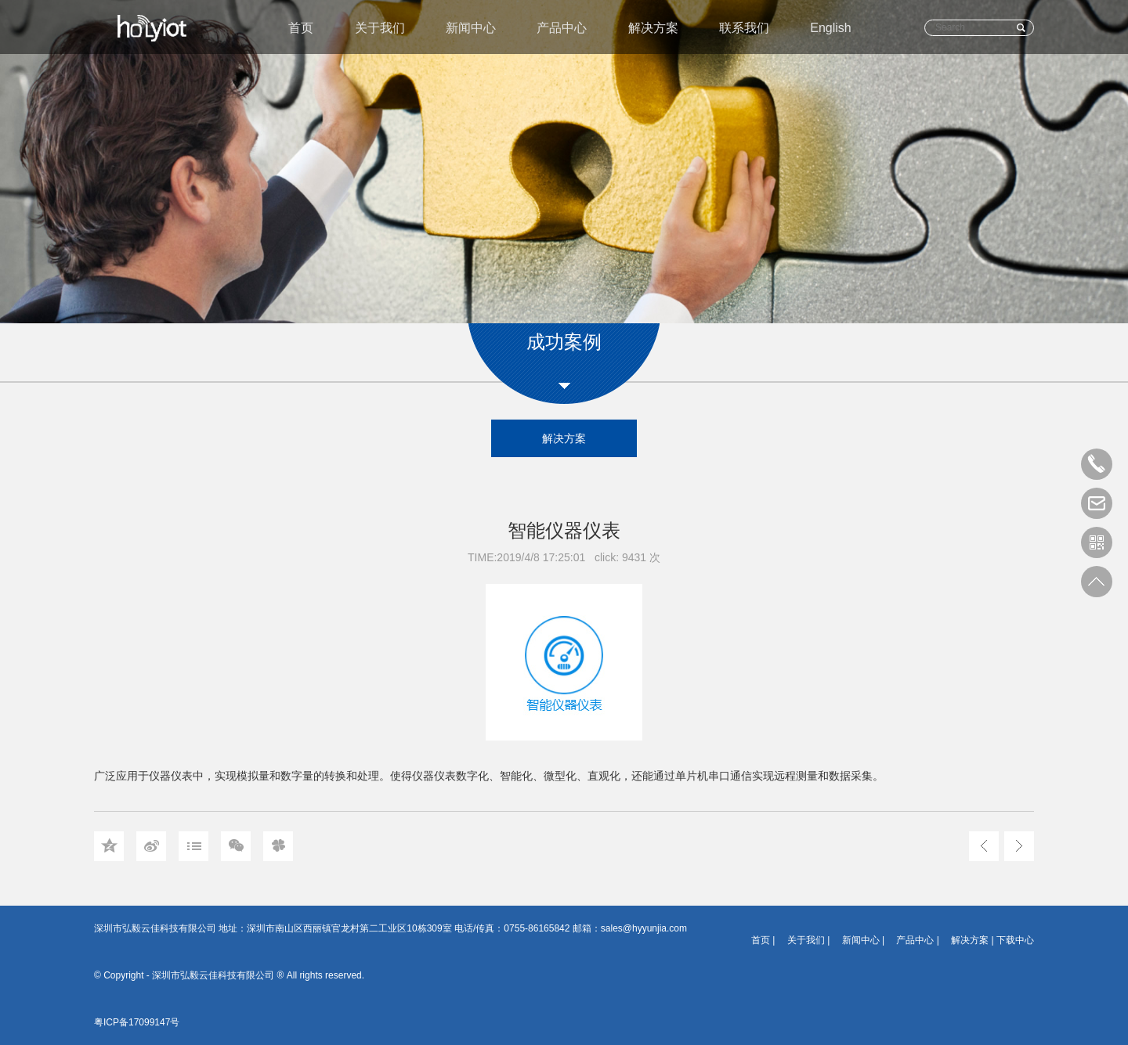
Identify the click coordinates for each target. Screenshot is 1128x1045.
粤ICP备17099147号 (136, 1022)
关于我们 (380, 27)
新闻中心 (471, 27)
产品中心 (562, 27)
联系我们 (744, 27)
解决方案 (653, 27)
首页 (300, 27)
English (830, 27)
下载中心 (1015, 940)
